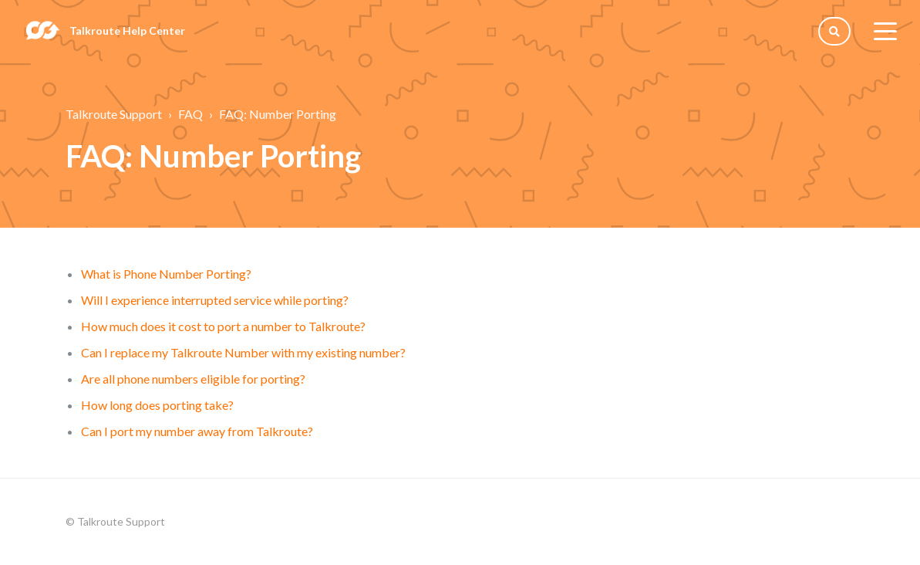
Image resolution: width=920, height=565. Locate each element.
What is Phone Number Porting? (166, 273)
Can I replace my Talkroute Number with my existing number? (243, 352)
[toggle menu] (885, 30)
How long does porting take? (157, 405)
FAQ (190, 114)
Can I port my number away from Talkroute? (197, 431)
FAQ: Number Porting (277, 114)
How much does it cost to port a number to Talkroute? (223, 326)
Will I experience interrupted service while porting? (215, 300)
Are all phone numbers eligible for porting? (193, 378)
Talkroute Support (114, 114)
